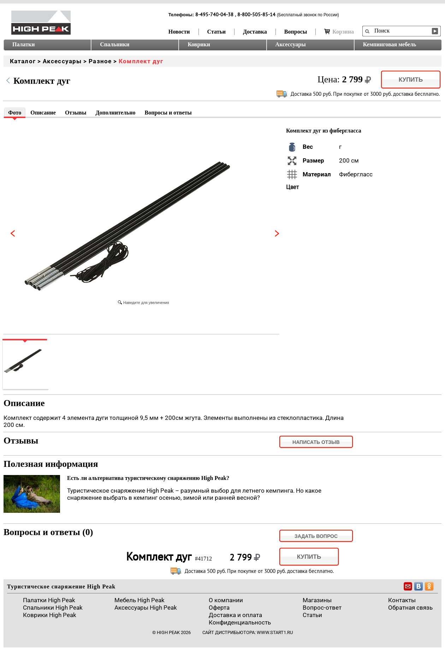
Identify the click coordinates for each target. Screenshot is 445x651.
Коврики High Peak (49, 614)
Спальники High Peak (53, 607)
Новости (179, 32)
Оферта (219, 607)
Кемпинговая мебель (389, 44)
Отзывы (76, 113)
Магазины (317, 600)
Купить (411, 79)
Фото (14, 113)
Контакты (402, 600)
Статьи (216, 32)
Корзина (339, 32)
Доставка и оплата (235, 614)
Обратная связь (410, 607)
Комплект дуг (141, 61)
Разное (100, 61)
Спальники (114, 44)
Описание (43, 113)
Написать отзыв (316, 442)
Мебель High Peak (139, 600)
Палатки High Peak (49, 600)
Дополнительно (115, 113)
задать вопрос (316, 536)
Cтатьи (312, 614)
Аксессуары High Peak (145, 607)
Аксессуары (290, 44)
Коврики (199, 44)
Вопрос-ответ (322, 607)
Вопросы (295, 32)
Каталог (23, 61)
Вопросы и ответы (168, 113)
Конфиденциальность (240, 622)
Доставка (255, 32)
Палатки (23, 44)
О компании (226, 600)
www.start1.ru (275, 632)
